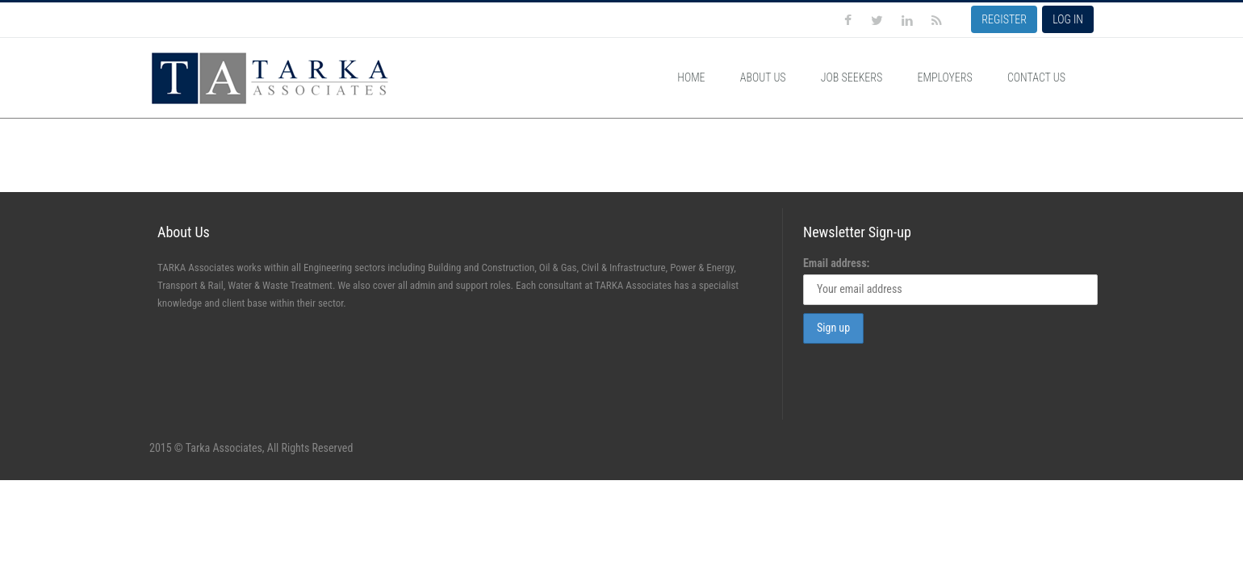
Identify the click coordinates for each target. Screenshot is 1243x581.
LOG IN (1068, 19)
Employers (944, 77)
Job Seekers (851, 77)
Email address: (836, 263)
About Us (763, 77)
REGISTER (1004, 19)
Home (691, 77)
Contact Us (1036, 77)
